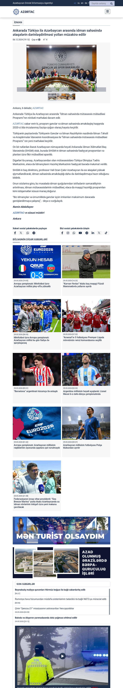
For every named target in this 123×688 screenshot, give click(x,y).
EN (82, 3)
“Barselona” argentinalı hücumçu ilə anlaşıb (36, 391)
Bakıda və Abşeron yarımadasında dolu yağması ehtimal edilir (46, 617)
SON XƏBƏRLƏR (26, 584)
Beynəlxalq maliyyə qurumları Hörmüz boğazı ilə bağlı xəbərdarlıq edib (50, 589)
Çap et (36, 39)
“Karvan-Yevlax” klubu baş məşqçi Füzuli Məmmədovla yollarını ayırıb (83, 285)
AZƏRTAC (38, 108)
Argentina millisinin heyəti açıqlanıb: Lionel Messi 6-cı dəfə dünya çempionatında (84, 392)
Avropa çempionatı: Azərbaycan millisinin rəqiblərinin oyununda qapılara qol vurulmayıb (37, 446)
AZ (75, 3)
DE (86, 3)
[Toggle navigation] (106, 11)
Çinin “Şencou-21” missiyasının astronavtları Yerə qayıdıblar (44, 608)
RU (79, 3)
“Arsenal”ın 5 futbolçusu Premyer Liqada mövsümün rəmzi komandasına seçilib (83, 338)
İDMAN (18, 22)
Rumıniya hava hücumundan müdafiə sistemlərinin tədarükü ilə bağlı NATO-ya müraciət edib (60, 599)
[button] (61, 68)
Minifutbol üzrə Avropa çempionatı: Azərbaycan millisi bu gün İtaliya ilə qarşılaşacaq (31, 340)
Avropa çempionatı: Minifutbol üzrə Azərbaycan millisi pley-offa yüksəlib (32, 285)
